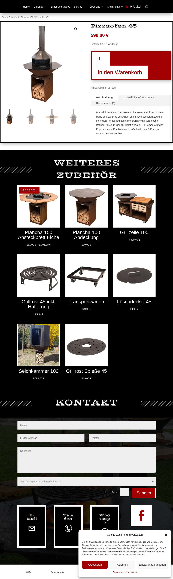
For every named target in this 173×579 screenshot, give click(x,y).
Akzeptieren (95, 564)
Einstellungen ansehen (152, 564)
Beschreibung (104, 97)
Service (78, 6)
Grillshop (38, 6)
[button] (166, 535)
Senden (143, 493)
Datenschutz (119, 572)
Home (26, 6)
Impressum (131, 572)
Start (4, 17)
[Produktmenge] (101, 59)
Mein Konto (113, 6)
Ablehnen (122, 564)
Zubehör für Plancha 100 (21, 17)
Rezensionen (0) (105, 103)
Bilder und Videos (60, 6)
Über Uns (95, 6)
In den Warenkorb (120, 72)
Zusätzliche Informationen (138, 97)
